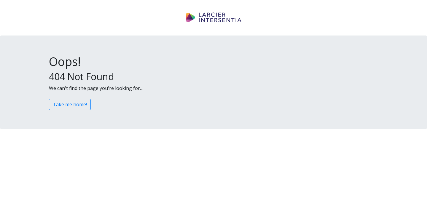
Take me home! (70, 104)
